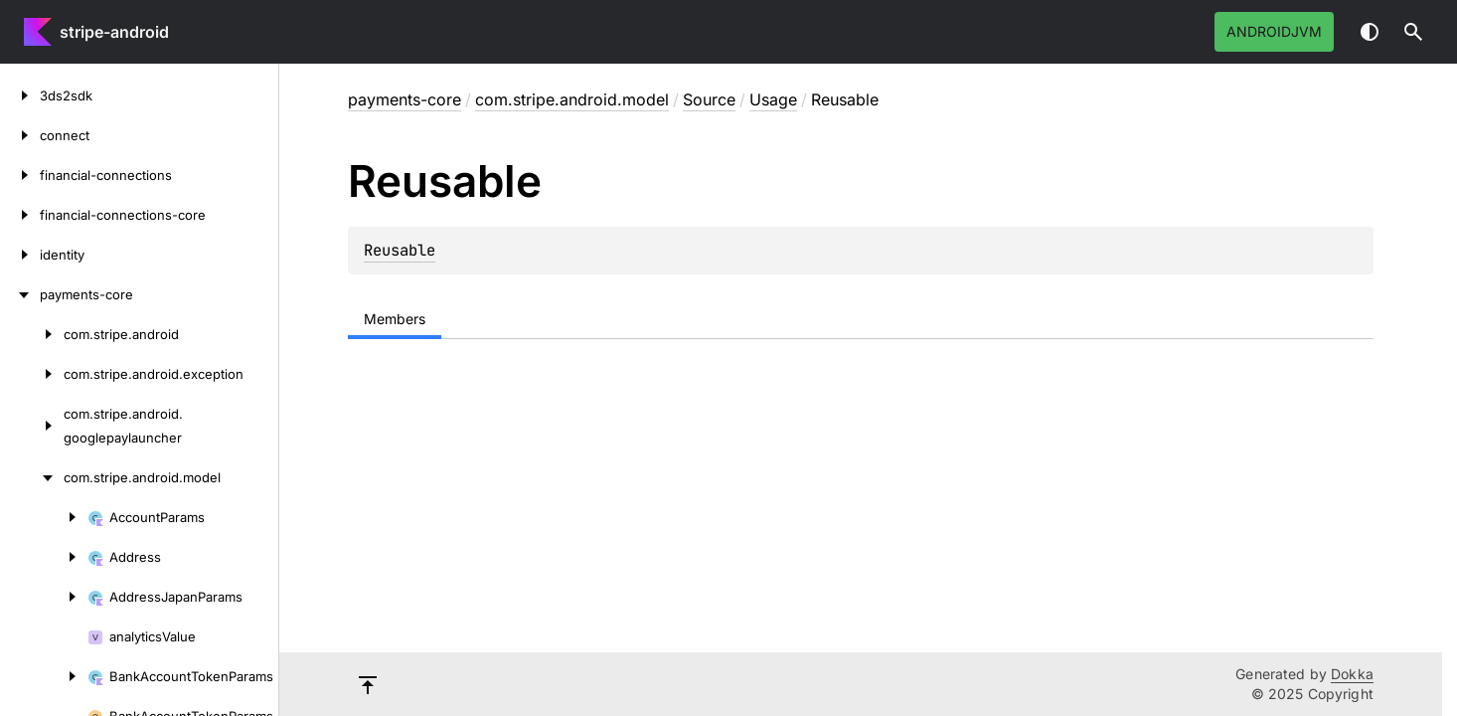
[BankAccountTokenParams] (43, 676)
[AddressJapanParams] (43, 597)
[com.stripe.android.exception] (32, 374)
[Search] (1413, 32)
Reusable (399, 250)
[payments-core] (20, 294)
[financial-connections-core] (20, 215)
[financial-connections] (20, 175)
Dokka (1352, 673)
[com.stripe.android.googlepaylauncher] (32, 425)
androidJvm (1274, 31)
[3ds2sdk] (20, 95)
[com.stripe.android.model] (32, 477)
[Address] (43, 557)
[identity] (20, 254)
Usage (773, 99)
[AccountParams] (43, 517)
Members (394, 318)
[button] (1413, 32)
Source (709, 99)
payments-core (404, 99)
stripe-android (114, 32)
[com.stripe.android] (32, 334)
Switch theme (1369, 32)
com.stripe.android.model (572, 99)
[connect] (20, 135)
